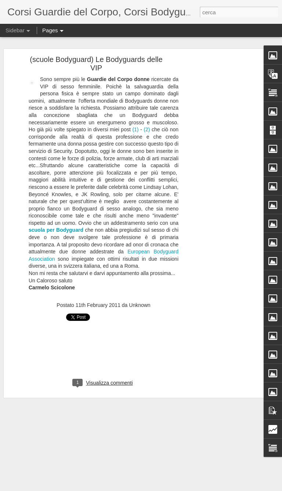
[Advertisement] (219, 173)
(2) (147, 128)
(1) (135, 128)
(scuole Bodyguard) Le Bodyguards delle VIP (96, 62)
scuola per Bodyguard (56, 229)
